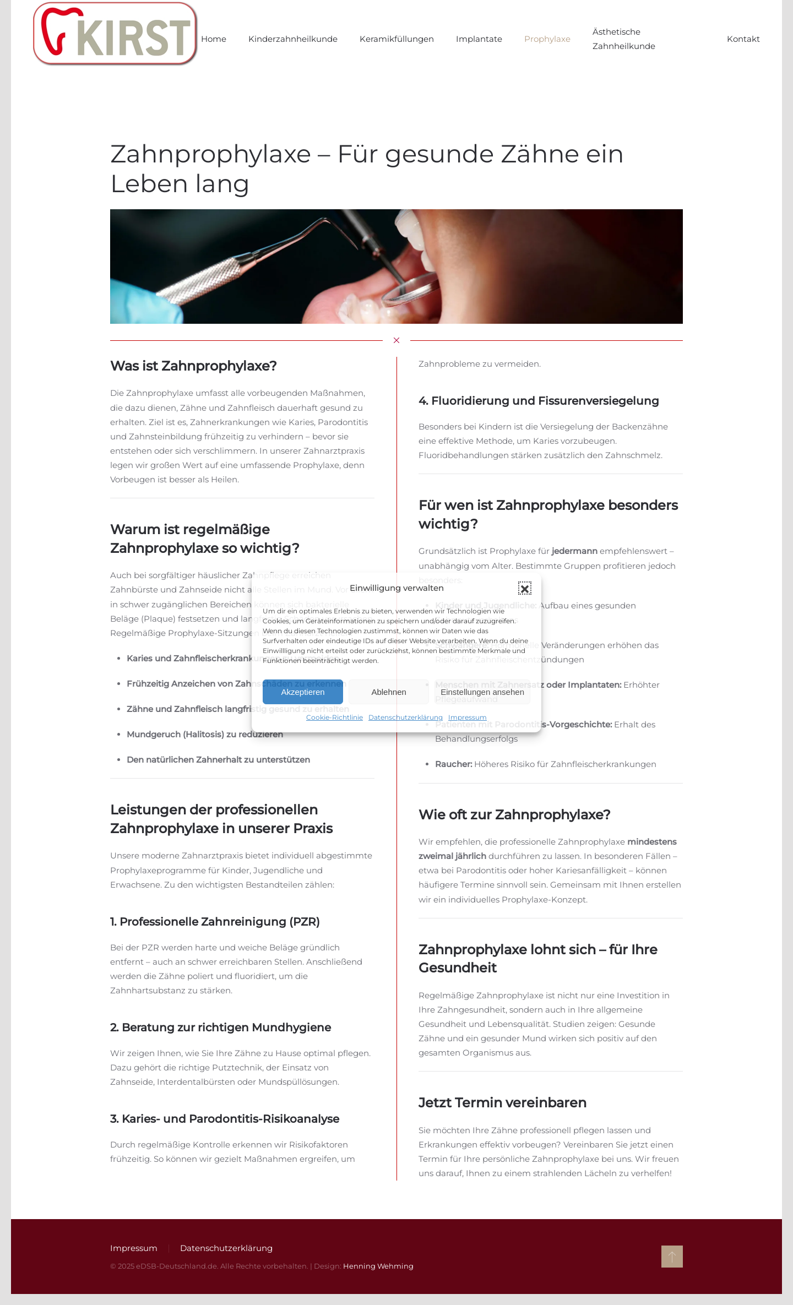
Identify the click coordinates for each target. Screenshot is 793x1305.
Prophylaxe (547, 39)
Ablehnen (388, 692)
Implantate (479, 39)
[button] (524, 588)
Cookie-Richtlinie (334, 717)
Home (213, 39)
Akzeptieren (302, 692)
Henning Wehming (376, 1266)
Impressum (467, 717)
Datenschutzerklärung (405, 717)
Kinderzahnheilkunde (293, 39)
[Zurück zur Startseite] (117, 39)
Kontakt (743, 39)
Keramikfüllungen (397, 39)
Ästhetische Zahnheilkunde (624, 38)
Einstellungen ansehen (482, 692)
